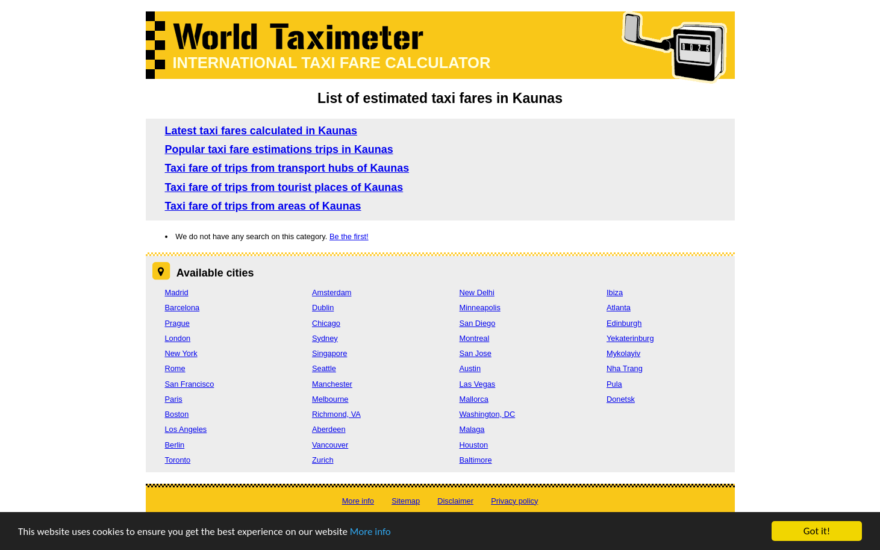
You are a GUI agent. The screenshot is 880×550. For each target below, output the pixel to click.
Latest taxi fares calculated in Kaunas (261, 131)
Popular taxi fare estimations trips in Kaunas (279, 149)
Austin (470, 368)
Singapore (329, 353)
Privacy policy (514, 500)
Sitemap (406, 500)
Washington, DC (488, 414)
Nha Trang (625, 368)
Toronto (178, 459)
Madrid (177, 292)
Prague (177, 323)
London (178, 338)
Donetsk (621, 399)
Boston (177, 414)
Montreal (475, 338)
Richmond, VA (336, 414)
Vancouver (330, 444)
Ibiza (615, 292)
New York (181, 353)
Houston (474, 444)
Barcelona (182, 307)
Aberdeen (329, 429)
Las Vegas (478, 384)
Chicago (326, 323)
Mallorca (474, 399)
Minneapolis (480, 307)
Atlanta (619, 307)
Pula (614, 384)
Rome (175, 368)
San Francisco (189, 384)
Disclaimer (455, 500)
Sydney (325, 338)
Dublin (323, 307)
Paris (174, 399)
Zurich (323, 459)
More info (370, 531)
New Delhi (477, 292)
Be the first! (349, 236)
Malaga (472, 429)
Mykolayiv (623, 353)
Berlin (175, 444)
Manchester (332, 384)
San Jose (475, 353)
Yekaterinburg (630, 338)
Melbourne (330, 399)
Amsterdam (331, 292)
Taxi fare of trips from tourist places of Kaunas (284, 187)
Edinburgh (624, 323)
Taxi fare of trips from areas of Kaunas (263, 206)
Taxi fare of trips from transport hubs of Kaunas (287, 168)
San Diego (478, 323)
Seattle (324, 368)
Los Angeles (186, 429)
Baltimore (476, 459)
